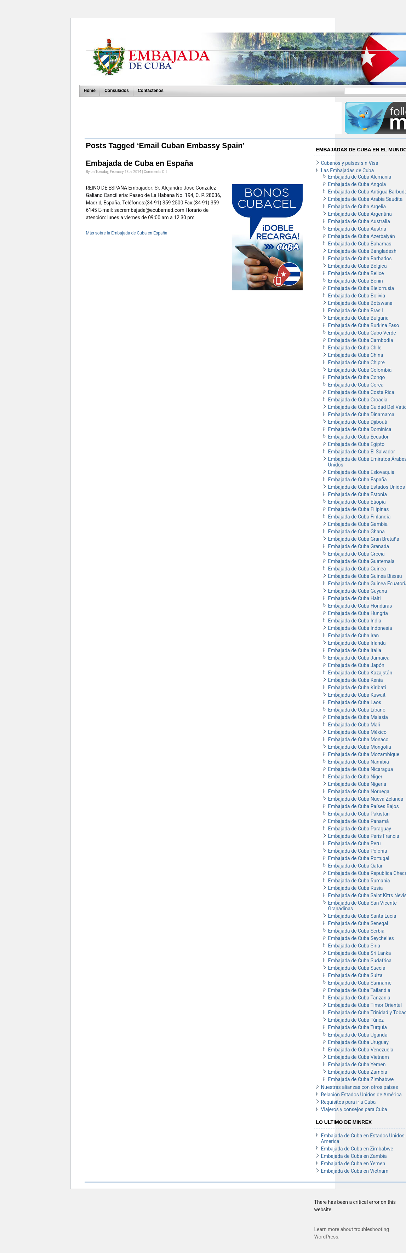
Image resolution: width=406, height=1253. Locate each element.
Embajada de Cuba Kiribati (357, 687)
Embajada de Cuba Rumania (359, 880)
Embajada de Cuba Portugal (358, 858)
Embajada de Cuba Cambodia (360, 340)
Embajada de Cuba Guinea (357, 569)
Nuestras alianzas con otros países (359, 1087)
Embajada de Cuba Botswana (360, 303)
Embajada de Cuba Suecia (356, 968)
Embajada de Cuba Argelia (357, 206)
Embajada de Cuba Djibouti (358, 422)
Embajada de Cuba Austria (357, 229)
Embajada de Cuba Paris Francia (363, 836)
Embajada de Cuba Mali (354, 724)
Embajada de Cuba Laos (355, 702)
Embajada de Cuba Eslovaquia (361, 472)
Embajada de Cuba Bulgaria (358, 318)
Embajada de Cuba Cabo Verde (362, 333)
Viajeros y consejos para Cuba (354, 1109)
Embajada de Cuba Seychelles (361, 938)
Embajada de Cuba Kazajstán (360, 672)
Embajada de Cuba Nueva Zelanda (366, 799)
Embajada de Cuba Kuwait (357, 695)
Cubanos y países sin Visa (349, 163)
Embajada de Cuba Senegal (358, 923)
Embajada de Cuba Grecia (356, 554)
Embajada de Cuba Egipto (356, 444)
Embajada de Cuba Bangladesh (362, 251)
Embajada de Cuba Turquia (357, 1027)
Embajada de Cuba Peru (354, 843)
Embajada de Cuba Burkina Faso (363, 325)
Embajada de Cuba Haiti (354, 598)
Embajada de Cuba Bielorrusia (361, 288)
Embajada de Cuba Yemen (357, 1064)
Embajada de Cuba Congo (356, 377)
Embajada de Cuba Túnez (356, 1020)
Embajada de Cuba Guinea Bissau (365, 576)
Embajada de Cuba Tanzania (359, 997)
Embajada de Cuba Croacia (358, 399)
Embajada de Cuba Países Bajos (363, 806)
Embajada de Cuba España (357, 479)
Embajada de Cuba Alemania (359, 177)
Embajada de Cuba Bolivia (356, 295)
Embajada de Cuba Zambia (357, 1072)
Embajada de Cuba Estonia (357, 494)
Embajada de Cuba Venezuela (361, 1049)
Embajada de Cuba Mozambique (364, 754)
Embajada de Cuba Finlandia (359, 517)
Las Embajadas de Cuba (347, 170)
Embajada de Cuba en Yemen (353, 1163)
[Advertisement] (213, 118)
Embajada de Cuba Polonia (357, 851)
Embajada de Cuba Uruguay (358, 1042)
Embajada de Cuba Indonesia (360, 628)
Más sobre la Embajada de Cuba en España (126, 233)
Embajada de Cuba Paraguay (359, 828)
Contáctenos (151, 90)
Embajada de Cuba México (357, 732)
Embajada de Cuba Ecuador (358, 437)
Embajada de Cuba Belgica (357, 266)
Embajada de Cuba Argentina (360, 214)
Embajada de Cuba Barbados (360, 258)
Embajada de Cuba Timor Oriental (365, 1005)
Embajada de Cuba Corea (356, 385)
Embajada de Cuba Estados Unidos (366, 487)
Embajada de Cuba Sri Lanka (359, 953)
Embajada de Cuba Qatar (355, 866)
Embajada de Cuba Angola (357, 184)
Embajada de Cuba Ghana (356, 531)
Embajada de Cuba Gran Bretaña (363, 539)
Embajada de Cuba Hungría (358, 613)
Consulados (116, 90)
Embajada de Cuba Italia (355, 650)
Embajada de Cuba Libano (356, 710)
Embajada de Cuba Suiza (355, 975)
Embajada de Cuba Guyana (357, 591)
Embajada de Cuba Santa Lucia (362, 916)
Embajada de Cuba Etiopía (357, 502)
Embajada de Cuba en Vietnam (355, 1171)
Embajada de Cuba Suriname (359, 983)
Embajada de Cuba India (355, 620)
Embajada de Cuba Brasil (355, 310)
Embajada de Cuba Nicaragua (360, 769)
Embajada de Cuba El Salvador (361, 451)
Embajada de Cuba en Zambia (354, 1156)
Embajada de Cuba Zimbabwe (361, 1079)
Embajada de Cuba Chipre (356, 362)
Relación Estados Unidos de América (361, 1094)
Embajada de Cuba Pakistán (359, 814)
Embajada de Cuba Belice (356, 273)
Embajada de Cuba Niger (355, 776)
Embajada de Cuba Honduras (360, 606)
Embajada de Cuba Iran (353, 635)
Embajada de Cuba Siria (354, 946)
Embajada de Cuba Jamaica (359, 658)
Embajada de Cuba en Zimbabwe (357, 1149)
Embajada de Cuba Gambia (358, 524)
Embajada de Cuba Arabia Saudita (365, 199)
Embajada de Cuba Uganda (358, 1035)
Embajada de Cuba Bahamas (359, 243)
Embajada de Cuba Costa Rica (361, 392)
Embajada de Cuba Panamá (358, 821)
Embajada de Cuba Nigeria (357, 784)
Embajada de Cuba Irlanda (357, 643)
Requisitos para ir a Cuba (348, 1102)
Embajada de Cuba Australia (359, 221)
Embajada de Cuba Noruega (359, 791)
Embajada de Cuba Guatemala (361, 561)
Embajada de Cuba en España (139, 163)
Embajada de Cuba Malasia (358, 717)
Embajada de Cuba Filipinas (358, 509)
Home (90, 90)
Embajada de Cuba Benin (355, 281)
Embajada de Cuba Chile (355, 347)
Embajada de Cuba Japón (356, 665)
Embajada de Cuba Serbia (356, 931)
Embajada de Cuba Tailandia (359, 990)
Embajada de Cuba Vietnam (358, 1057)
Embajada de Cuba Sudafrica (360, 960)
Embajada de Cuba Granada (358, 546)
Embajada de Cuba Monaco (358, 739)
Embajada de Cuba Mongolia (359, 747)
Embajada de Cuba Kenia (355, 680)
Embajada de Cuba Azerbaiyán (361, 236)
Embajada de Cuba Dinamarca (361, 414)
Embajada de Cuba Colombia (360, 370)
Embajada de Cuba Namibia (358, 762)
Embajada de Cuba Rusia (355, 888)
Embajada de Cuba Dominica (359, 429)
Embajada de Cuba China (355, 355)
